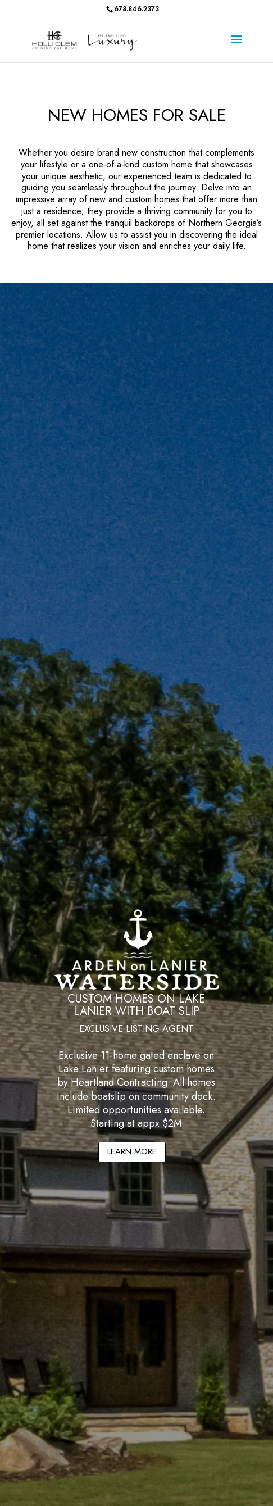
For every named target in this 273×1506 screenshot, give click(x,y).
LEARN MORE (132, 1151)
